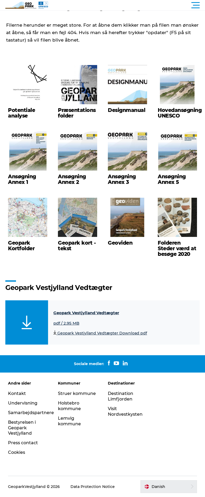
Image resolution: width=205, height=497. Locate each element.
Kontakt (17, 393)
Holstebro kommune (69, 406)
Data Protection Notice (92, 486)
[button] (126, 5)
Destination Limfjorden (120, 396)
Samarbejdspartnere (31, 412)
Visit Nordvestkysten (125, 411)
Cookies (16, 452)
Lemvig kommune (69, 421)
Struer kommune (77, 393)
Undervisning (22, 403)
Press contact (23, 442)
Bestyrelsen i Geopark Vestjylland (22, 428)
